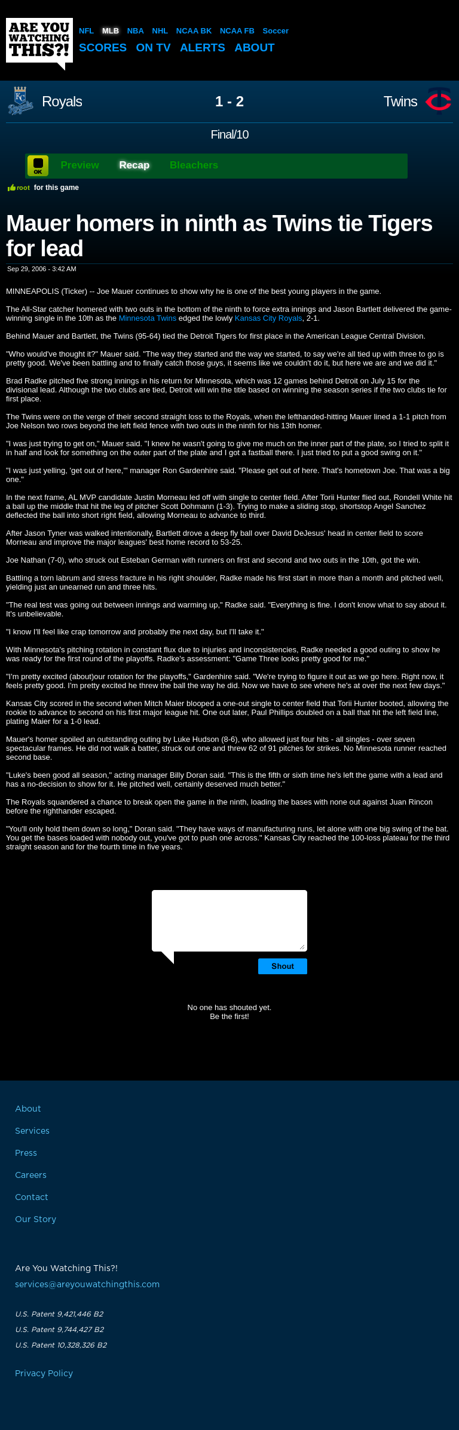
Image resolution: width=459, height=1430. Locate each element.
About (254, 47)
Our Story (35, 1220)
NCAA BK (194, 30)
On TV (153, 47)
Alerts (202, 47)
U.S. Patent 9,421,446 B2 (59, 1314)
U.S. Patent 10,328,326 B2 (60, 1345)
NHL (160, 30)
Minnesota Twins (148, 318)
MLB (110, 30)
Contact (31, 1197)
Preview (80, 165)
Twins (400, 101)
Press (26, 1153)
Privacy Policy (44, 1374)
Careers (31, 1175)
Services (32, 1131)
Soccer (276, 30)
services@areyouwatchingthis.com (87, 1285)
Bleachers (194, 165)
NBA (135, 30)
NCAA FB (237, 30)
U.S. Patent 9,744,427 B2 (59, 1329)
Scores (103, 47)
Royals (62, 101)
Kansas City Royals (268, 318)
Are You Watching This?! (39, 44)
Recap (134, 165)
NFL (86, 30)
